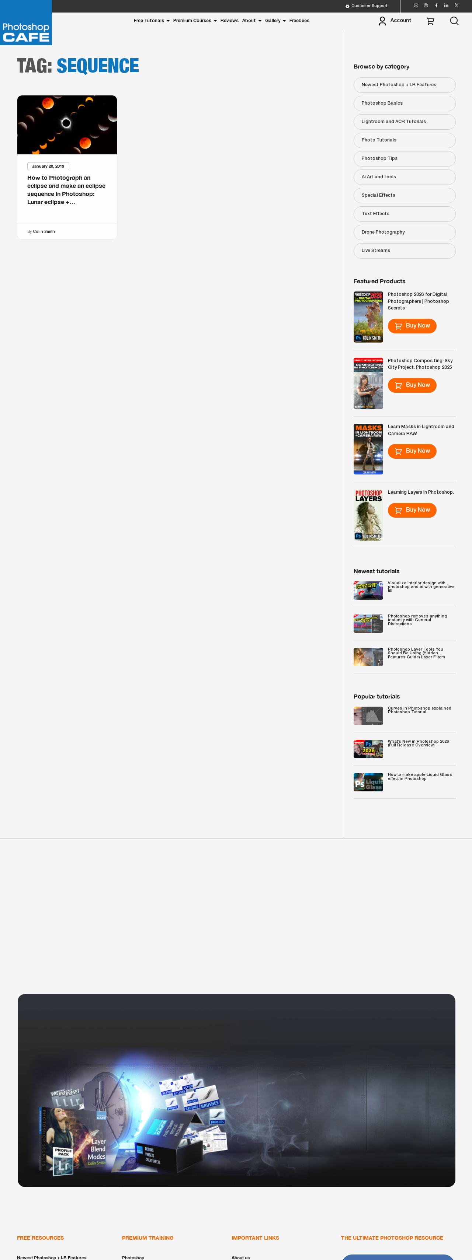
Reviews (230, 21)
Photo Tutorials (379, 140)
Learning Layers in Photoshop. (421, 492)
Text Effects (375, 214)
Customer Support (366, 6)
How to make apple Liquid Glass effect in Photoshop (420, 777)
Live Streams (376, 251)
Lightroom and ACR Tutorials (394, 122)
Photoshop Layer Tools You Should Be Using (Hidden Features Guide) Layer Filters (416, 653)
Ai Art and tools (379, 177)
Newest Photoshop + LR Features (399, 85)
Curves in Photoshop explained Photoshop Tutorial (419, 710)
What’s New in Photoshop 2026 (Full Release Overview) (418, 744)
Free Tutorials (149, 21)
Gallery (272, 21)
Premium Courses (192, 21)
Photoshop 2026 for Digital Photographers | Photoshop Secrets (418, 301)
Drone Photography (383, 232)
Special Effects (378, 195)
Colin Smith (44, 231)
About (249, 21)
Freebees (299, 21)
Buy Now (412, 326)
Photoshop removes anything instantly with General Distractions (417, 620)
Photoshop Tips (380, 159)
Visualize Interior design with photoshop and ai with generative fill (421, 587)
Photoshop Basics (382, 103)
